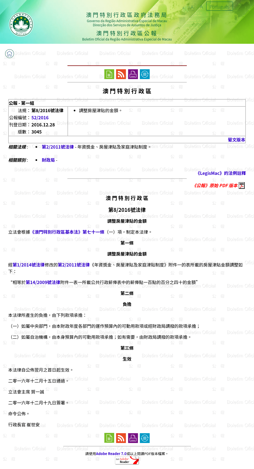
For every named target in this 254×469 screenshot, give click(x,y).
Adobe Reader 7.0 (111, 453)
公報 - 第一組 (21, 103)
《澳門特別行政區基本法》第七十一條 (67, 231)
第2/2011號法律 (58, 146)
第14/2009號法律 (43, 282)
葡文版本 (236, 139)
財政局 (48, 160)
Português (219, 6)
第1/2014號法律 (29, 264)
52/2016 (40, 117)
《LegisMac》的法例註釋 (221, 173)
